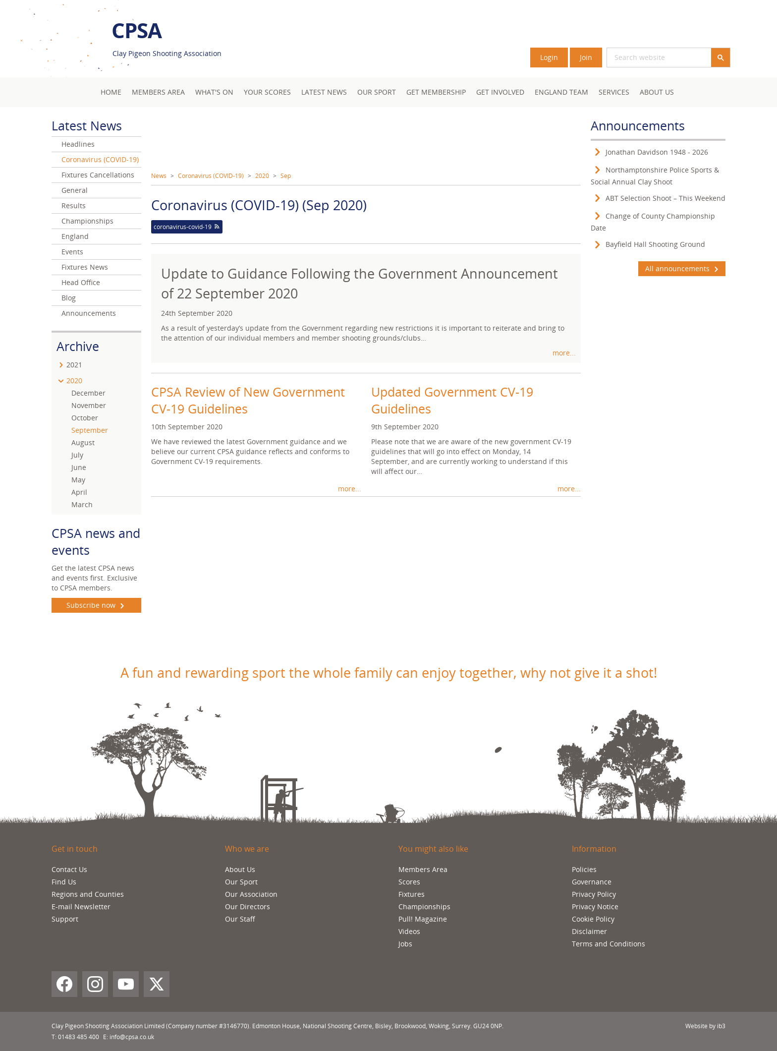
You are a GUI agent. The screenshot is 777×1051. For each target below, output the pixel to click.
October (84, 417)
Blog (68, 297)
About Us (657, 92)
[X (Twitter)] (156, 984)
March (82, 504)
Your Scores (267, 92)
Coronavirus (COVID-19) (211, 176)
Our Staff (240, 919)
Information (594, 848)
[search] (647, 57)
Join (586, 57)
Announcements (88, 313)
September (89, 430)
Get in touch (75, 848)
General (74, 190)
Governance (591, 881)
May (78, 479)
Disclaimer (589, 931)
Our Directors (247, 906)
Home (111, 92)
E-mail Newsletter (81, 906)
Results (73, 205)
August (83, 442)
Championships (87, 221)
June (78, 467)
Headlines (78, 144)
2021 (74, 364)
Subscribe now (96, 605)
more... (564, 352)
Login (549, 57)
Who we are (247, 848)
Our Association (251, 894)
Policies (584, 869)
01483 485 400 (78, 1037)
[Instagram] (95, 984)
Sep (285, 176)
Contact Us (69, 869)
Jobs (405, 943)
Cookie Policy (593, 919)
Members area (158, 92)
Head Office (80, 282)
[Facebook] (64, 984)
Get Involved (500, 92)
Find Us (64, 881)
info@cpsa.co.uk (132, 1037)
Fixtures (411, 894)
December (88, 393)
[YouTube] (126, 984)
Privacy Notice (595, 906)
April (79, 492)
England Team (561, 92)
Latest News (324, 92)
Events (72, 251)
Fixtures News (84, 267)
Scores (409, 881)
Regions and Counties (88, 894)
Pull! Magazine (422, 919)
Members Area (422, 869)
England (75, 236)
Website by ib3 (705, 1026)
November (88, 405)
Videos (409, 931)
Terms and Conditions (608, 943)
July (77, 455)
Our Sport (376, 92)
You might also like (433, 848)
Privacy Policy (594, 894)
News (158, 176)
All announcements (682, 269)
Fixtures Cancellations (97, 174)
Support (65, 919)
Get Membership (436, 92)
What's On (214, 92)
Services (614, 92)
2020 (262, 176)
